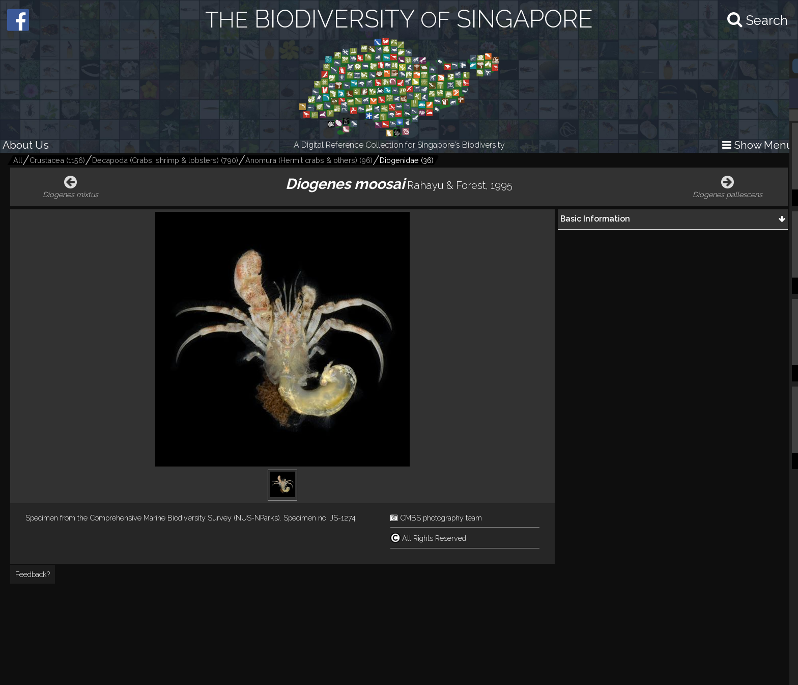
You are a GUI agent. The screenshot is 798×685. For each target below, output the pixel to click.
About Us (26, 145)
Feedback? (32, 574)
